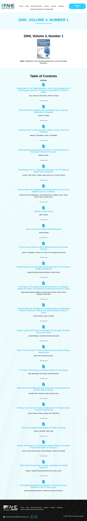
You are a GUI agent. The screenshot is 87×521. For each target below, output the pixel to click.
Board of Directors (36, 6)
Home (22, 6)
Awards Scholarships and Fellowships (41, 8)
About (28, 6)
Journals (52, 6)
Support (46, 6)
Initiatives (60, 6)
